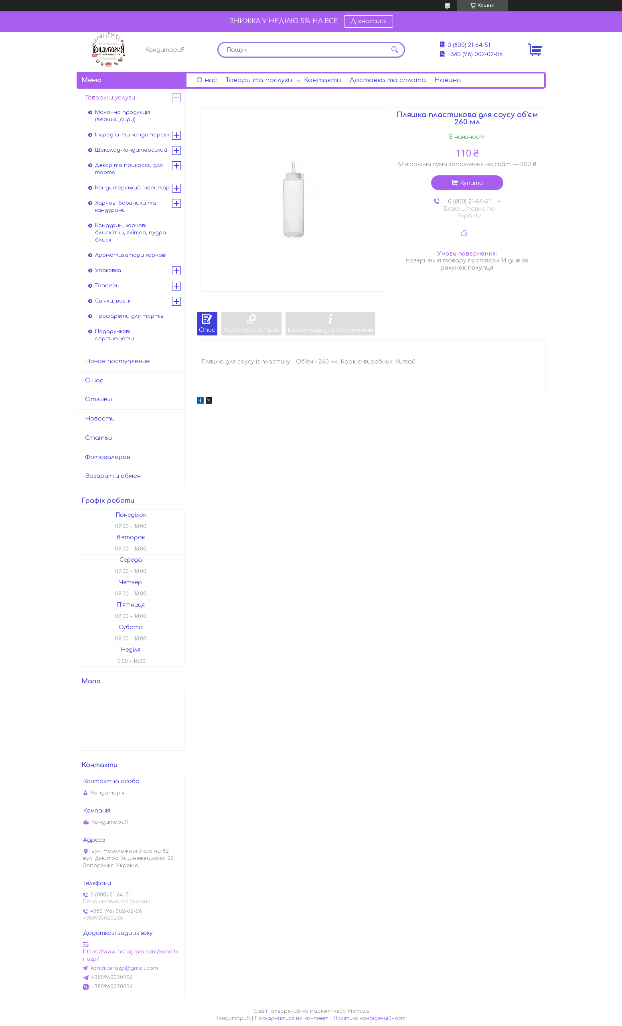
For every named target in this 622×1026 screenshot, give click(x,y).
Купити (471, 183)
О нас (207, 80)
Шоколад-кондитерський (131, 150)
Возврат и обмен (113, 476)
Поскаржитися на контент (291, 1018)
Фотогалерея (107, 457)
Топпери (107, 285)
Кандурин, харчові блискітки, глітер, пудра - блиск (132, 233)
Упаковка (108, 270)
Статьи (98, 438)
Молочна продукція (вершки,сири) (122, 116)
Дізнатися (369, 21)
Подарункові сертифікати (114, 335)
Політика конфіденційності (370, 1018)
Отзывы (98, 399)
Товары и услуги (110, 97)
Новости (100, 418)
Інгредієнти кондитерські (132, 135)
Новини (447, 80)
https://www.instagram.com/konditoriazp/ (131, 955)
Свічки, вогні (112, 301)
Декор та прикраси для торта (129, 169)
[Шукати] (395, 50)
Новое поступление (117, 361)
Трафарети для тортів (129, 316)
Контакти (322, 80)
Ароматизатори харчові (130, 255)
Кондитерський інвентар (132, 188)
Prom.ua (358, 1011)
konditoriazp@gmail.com (124, 968)
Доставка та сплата (387, 80)
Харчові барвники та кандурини (125, 206)
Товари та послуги (258, 80)
